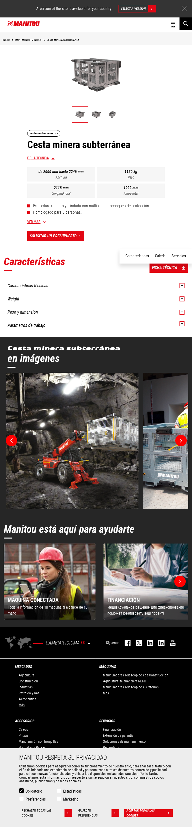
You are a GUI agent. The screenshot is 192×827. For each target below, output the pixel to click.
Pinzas (23, 735)
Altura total (131, 193)
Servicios (107, 721)
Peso (131, 177)
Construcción (28, 681)
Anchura (61, 177)
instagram (147, 643)
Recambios (111, 747)
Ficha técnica (38, 158)
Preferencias (36, 799)
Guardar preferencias (98, 813)
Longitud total (61, 193)
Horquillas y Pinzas (32, 747)
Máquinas (107, 666)
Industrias (26, 687)
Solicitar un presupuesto (57, 236)
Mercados (23, 666)
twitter (136, 643)
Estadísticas (72, 791)
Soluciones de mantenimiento (124, 741)
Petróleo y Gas (29, 693)
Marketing (70, 799)
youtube (170, 643)
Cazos (23, 730)
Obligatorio (34, 791)
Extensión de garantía (118, 735)
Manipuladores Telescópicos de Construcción (135, 675)
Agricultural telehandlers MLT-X (124, 681)
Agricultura (26, 675)
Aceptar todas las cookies (149, 813)
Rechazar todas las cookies (47, 813)
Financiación (112, 730)
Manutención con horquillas (38, 741)
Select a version (138, 8)
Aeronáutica (27, 699)
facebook (125, 643)
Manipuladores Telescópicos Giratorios (131, 687)
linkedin (158, 643)
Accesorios (24, 721)
